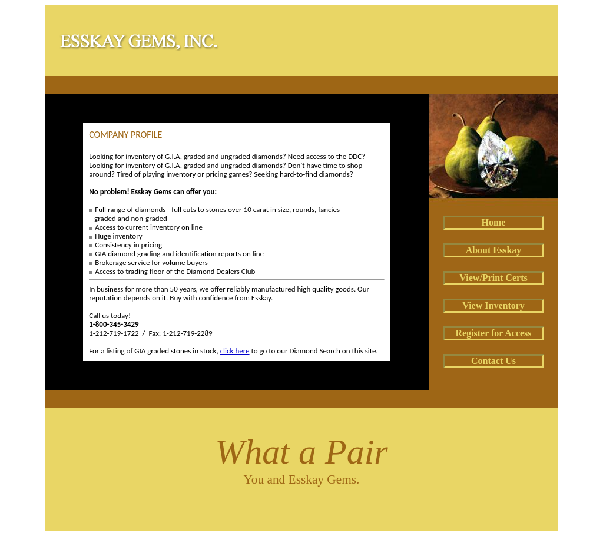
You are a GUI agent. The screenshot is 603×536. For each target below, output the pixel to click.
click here (235, 350)
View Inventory (493, 305)
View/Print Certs (493, 278)
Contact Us (493, 361)
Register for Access (493, 333)
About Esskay (494, 250)
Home (494, 222)
